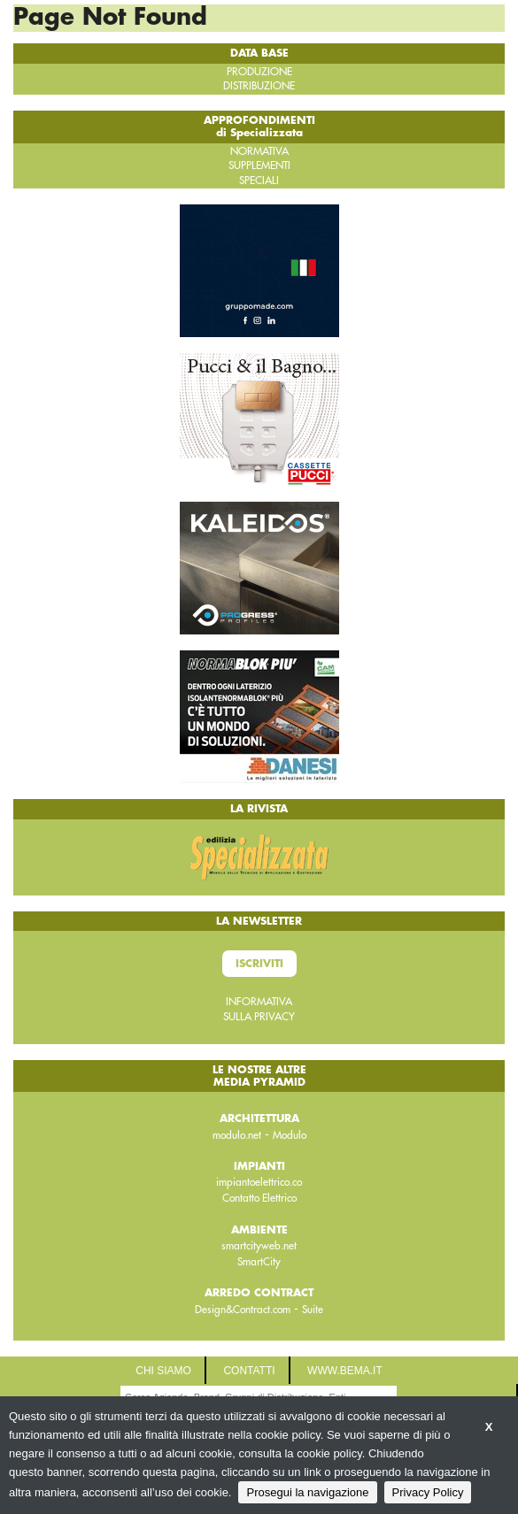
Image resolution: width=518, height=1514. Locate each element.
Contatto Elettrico (259, 1198)
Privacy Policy (428, 1492)
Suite (312, 1309)
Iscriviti (259, 963)
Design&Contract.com (242, 1309)
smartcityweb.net (259, 1246)
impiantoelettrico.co (259, 1182)
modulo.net (237, 1135)
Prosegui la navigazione (307, 1492)
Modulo (289, 1135)
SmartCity (259, 1262)
